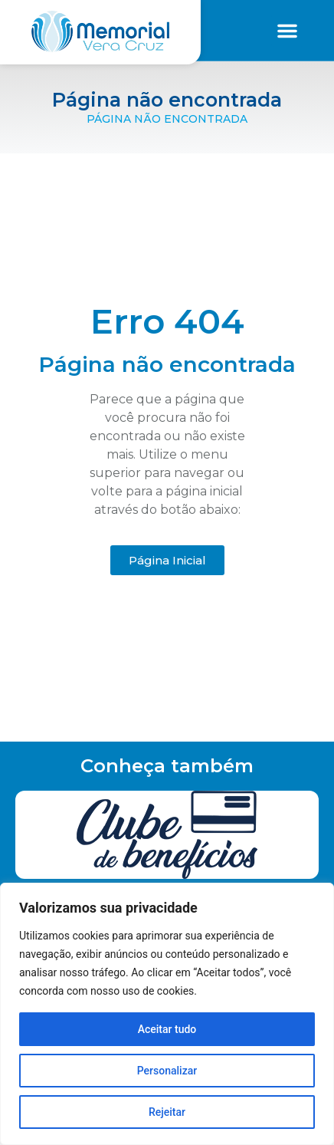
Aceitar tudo (167, 1029)
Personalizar (167, 1070)
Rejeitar (167, 1112)
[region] (167, 1014)
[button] (287, 31)
